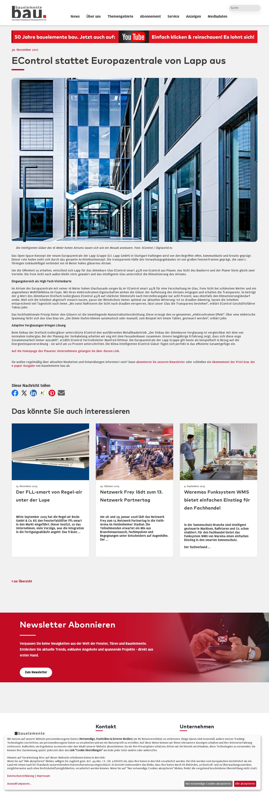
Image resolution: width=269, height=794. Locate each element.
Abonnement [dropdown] (150, 16)
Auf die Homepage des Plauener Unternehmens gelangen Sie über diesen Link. (66, 351)
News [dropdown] (75, 16)
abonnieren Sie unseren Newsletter (160, 362)
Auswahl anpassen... (19, 783)
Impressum (43, 775)
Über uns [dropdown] (93, 16)
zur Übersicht (22, 581)
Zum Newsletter (36, 672)
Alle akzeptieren (245, 783)
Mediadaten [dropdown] (217, 16)
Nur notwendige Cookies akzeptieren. (208, 783)
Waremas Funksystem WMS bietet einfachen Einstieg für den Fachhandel (217, 500)
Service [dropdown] (173, 16)
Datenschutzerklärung (20, 775)
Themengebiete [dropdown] (120, 16)
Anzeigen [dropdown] (193, 16)
